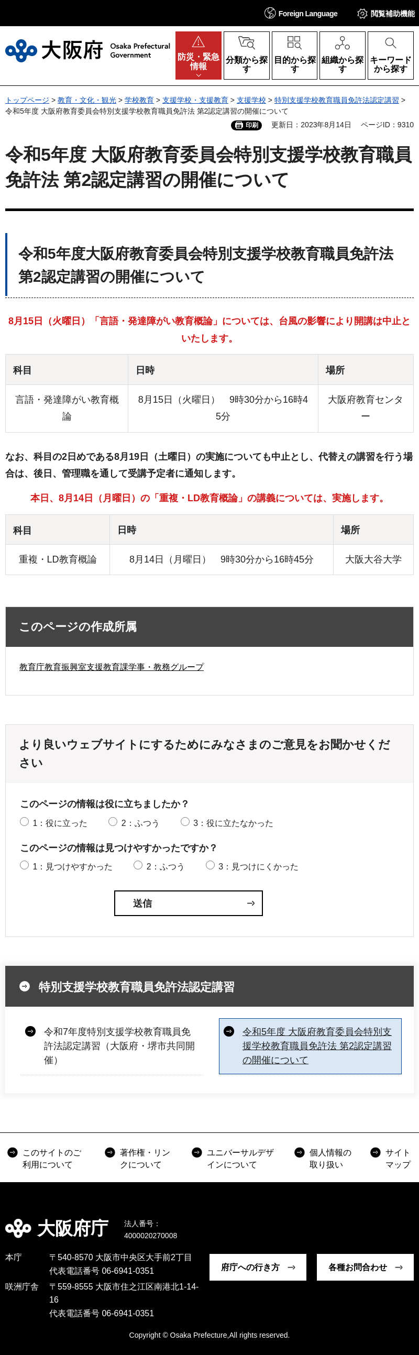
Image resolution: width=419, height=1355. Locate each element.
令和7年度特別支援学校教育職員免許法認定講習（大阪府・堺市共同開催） (119, 1046)
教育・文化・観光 (87, 100)
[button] (301, 13)
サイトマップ (398, 1158)
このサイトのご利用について (52, 1158)
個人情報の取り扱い (330, 1158)
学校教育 (139, 100)
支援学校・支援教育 (195, 100)
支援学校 (251, 100)
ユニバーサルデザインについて (240, 1158)
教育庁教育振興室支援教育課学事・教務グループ (111, 667)
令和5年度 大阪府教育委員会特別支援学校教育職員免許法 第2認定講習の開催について (317, 1046)
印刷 (252, 125)
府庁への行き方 (250, 1267)
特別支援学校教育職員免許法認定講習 (336, 100)
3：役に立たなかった (233, 823)
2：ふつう (141, 823)
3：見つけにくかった (258, 866)
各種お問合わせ (357, 1267)
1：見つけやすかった (72, 866)
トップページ (27, 100)
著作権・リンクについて (145, 1158)
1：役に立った (59, 823)
